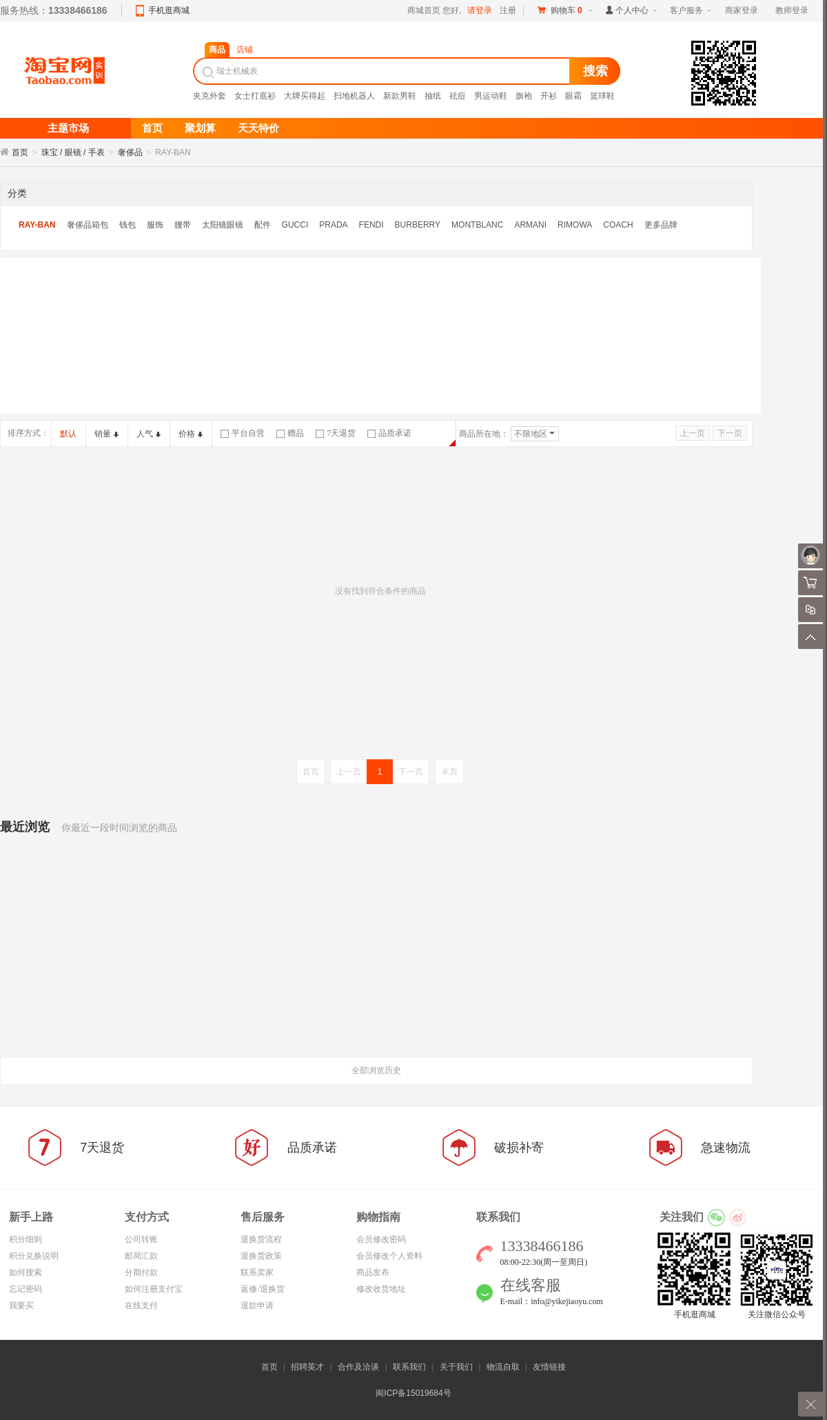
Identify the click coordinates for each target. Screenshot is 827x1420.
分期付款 (141, 1272)
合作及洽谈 (358, 1367)
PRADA (333, 225)
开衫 (548, 96)
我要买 (21, 1305)
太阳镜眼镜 (222, 225)
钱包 (127, 225)
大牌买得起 (304, 96)
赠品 (290, 433)
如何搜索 (25, 1272)
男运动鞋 (490, 96)
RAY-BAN (37, 225)
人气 (148, 434)
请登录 (479, 10)
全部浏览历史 (376, 1070)
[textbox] (383, 71)
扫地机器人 (354, 96)
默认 (68, 434)
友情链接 (549, 1367)
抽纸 (433, 96)
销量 (106, 434)
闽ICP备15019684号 (413, 1393)
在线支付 (141, 1305)
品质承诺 (389, 433)
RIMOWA (575, 225)
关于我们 (456, 1367)
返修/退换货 (262, 1289)
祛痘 (457, 96)
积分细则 (25, 1239)
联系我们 (409, 1367)
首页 (20, 152)
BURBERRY (417, 225)
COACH (618, 225)
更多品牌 (660, 225)
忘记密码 (25, 1289)
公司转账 (141, 1239)
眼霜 (573, 96)
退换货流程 (261, 1239)
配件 (262, 225)
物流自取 (503, 1367)
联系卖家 (257, 1272)
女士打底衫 (255, 96)
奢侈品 (130, 152)
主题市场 (68, 128)
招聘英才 (307, 1367)
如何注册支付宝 (154, 1289)
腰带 (182, 225)
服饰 (155, 225)
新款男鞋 (399, 96)
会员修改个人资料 (389, 1256)
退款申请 (257, 1305)
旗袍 (523, 96)
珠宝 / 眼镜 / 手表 (73, 152)
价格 (190, 434)
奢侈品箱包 (87, 225)
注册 (508, 10)
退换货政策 (261, 1256)
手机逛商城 (169, 10)
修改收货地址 (381, 1289)
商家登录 (741, 10)
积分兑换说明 (34, 1256)
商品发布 (372, 1272)
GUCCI (295, 225)
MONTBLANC (477, 225)
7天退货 (336, 433)
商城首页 (423, 10)
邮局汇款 (141, 1256)
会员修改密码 (381, 1239)
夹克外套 (209, 96)
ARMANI (530, 225)
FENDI (371, 225)
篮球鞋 (602, 96)
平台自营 (243, 433)
